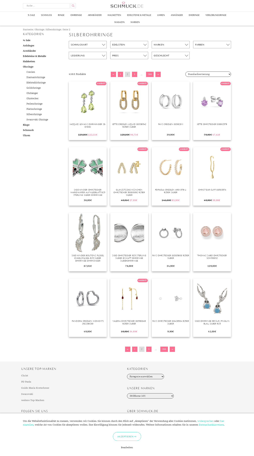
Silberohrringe (53, 30)
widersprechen (205, 421)
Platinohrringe (34, 109)
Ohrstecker (32, 98)
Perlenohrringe (34, 104)
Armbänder (95, 15)
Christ (24, 375)
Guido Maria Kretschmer (35, 388)
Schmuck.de (127, 5)
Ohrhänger (32, 93)
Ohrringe (76, 15)
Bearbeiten (127, 447)
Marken (135, 22)
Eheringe (194, 15)
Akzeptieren (125, 436)
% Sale (31, 15)
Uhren (161, 15)
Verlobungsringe (215, 15)
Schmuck (46, 15)
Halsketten (114, 15)
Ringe (61, 15)
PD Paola (26, 382)
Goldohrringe (33, 88)
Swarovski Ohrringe (37, 119)
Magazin (119, 22)
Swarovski (27, 394)
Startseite (28, 30)
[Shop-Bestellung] (208, 74)
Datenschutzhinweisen (211, 425)
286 (150, 74)
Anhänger (177, 15)
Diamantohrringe (35, 77)
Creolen (30, 72)
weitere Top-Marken (32, 400)
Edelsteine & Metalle (139, 15)
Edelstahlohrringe (36, 82)
